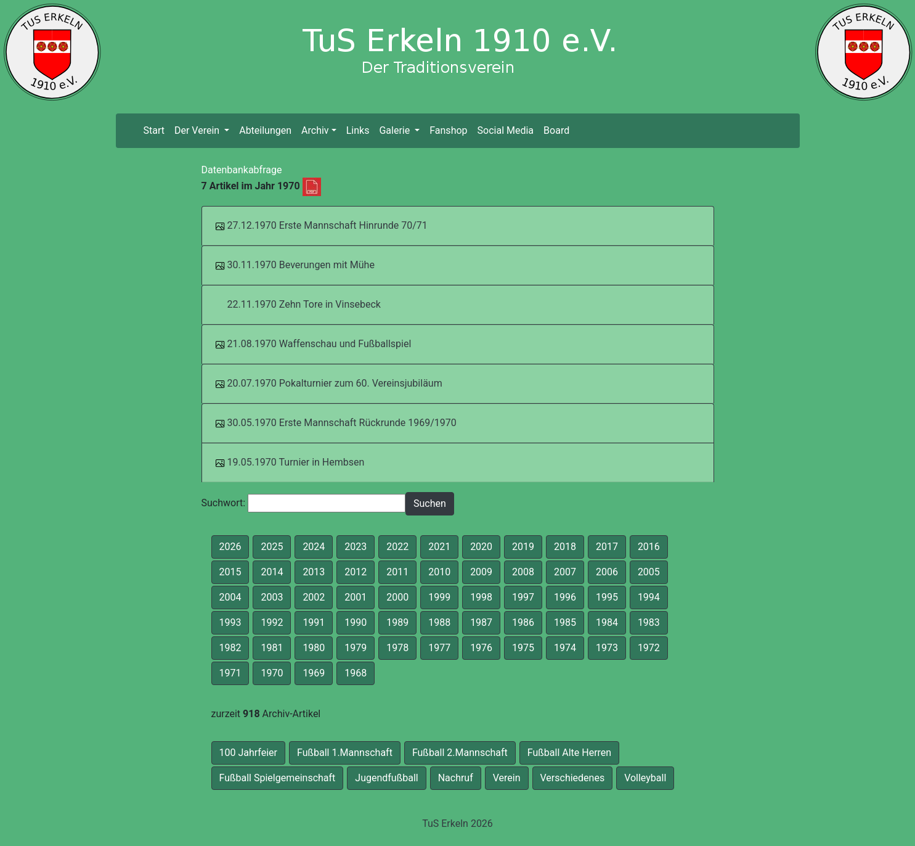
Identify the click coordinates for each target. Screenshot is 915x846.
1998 (481, 597)
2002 (314, 597)
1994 (649, 597)
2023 (355, 546)
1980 (314, 648)
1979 (355, 648)
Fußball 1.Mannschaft (344, 752)
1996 (565, 597)
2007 (565, 572)
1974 (565, 648)
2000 (397, 597)
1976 (481, 648)
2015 (230, 572)
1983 (649, 622)
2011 (397, 572)
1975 (523, 648)
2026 (230, 546)
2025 (272, 546)
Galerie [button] (395, 130)
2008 (523, 572)
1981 (272, 648)
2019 (523, 546)
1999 (439, 597)
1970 (272, 673)
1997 (523, 597)
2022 (397, 546)
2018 (565, 546)
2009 (481, 572)
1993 (230, 622)
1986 (523, 622)
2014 (272, 572)
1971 (230, 673)
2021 (439, 546)
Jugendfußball (386, 778)
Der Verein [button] (198, 130)
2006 (607, 572)
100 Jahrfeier (248, 752)
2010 (439, 572)
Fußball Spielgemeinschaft (277, 778)
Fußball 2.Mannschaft (460, 752)
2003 (272, 597)
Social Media (506, 130)
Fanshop (448, 130)
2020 (481, 546)
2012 (355, 572)
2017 (607, 546)
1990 (355, 622)
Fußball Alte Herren (569, 752)
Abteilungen (265, 130)
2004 (230, 597)
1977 (439, 648)
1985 (565, 622)
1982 (230, 648)
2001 (355, 597)
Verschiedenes (572, 778)
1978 (397, 648)
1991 (314, 622)
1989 (397, 622)
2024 (314, 546)
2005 (649, 572)
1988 (439, 622)
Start (156, 129)
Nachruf (455, 778)
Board (556, 130)
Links (358, 130)
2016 (649, 546)
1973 (607, 648)
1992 (272, 622)
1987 (481, 622)
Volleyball (645, 778)
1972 (649, 648)
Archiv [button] (315, 130)
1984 (607, 622)
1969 (314, 673)
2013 (314, 572)
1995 (607, 597)
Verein (507, 778)
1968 (355, 673)
